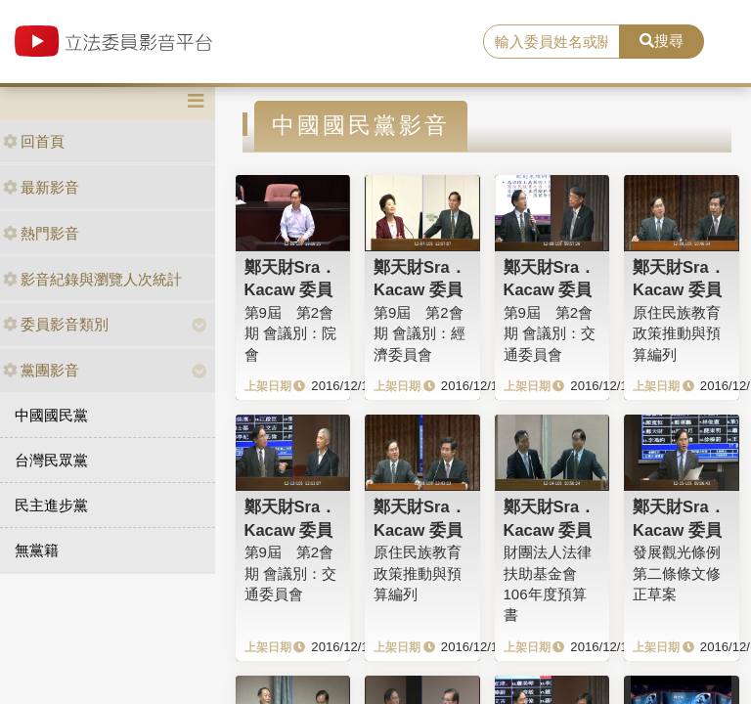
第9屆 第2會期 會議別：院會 (290, 333)
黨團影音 (41, 370)
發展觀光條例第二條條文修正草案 (677, 573)
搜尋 (662, 40)
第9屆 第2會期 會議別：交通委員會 (550, 333)
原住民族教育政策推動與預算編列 (677, 333)
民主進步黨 (51, 505)
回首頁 (34, 141)
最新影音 (41, 187)
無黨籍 (37, 550)
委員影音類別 (56, 324)
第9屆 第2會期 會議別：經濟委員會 (419, 333)
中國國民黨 (51, 415)
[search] (551, 42)
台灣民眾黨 (51, 460)
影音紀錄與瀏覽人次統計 (92, 279)
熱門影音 (41, 233)
